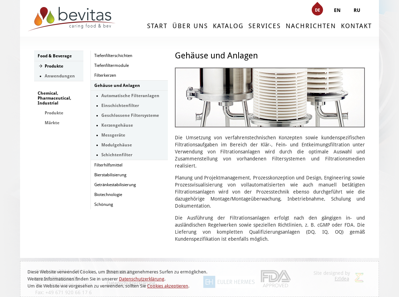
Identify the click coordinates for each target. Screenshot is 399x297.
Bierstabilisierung (110, 174)
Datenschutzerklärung (141, 279)
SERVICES (264, 26)
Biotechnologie (108, 194)
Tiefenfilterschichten (113, 55)
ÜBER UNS (190, 26)
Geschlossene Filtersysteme (130, 115)
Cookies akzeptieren (167, 286)
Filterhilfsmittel (108, 165)
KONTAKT (356, 26)
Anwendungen (60, 76)
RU (357, 10)
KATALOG (228, 26)
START (157, 26)
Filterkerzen (105, 75)
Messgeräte (113, 135)
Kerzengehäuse (117, 125)
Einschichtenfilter (120, 105)
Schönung (103, 204)
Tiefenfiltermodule (111, 65)
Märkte (52, 122)
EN (337, 10)
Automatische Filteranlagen (130, 95)
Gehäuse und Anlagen (117, 85)
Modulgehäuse (116, 145)
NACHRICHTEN (311, 26)
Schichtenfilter (116, 154)
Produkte (54, 66)
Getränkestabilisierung (115, 184)
